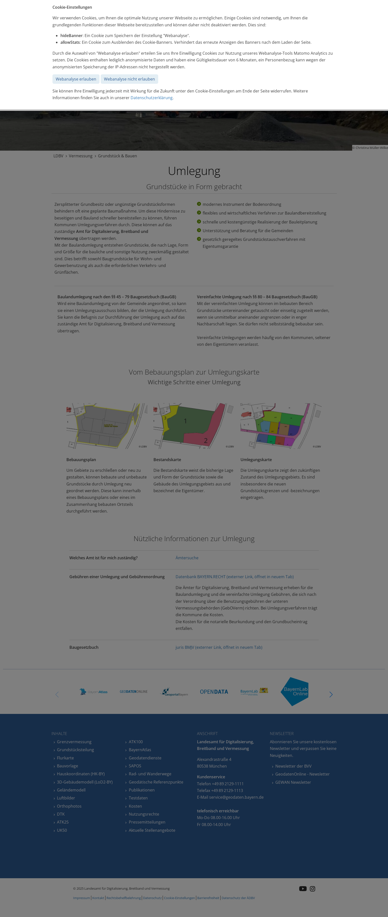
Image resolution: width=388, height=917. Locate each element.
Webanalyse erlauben (76, 79)
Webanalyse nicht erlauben (129, 79)
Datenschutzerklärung (152, 97)
